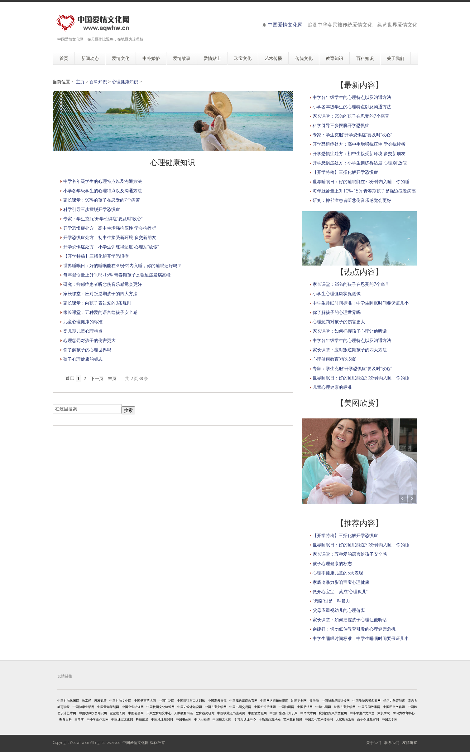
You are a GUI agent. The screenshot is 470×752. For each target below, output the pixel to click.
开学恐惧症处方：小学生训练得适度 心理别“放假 (360, 163)
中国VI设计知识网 (189, 707)
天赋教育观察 (345, 719)
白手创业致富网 (368, 719)
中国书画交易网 (240, 707)
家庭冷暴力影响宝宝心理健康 (341, 582)
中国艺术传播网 (265, 707)
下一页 (96, 378)
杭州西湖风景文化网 (333, 713)
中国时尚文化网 (120, 700)
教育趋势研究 (205, 713)
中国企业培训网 (133, 707)
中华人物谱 (202, 719)
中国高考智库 (217, 700)
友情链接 (409, 742)
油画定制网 (299, 700)
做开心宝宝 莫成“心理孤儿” (340, 591)
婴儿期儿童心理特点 (83, 331)
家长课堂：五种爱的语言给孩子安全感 (100, 312)
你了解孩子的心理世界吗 (87, 350)
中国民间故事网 (369, 707)
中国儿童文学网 (216, 707)
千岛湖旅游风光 (270, 719)
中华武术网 (308, 713)
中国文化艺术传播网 (319, 719)
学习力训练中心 (245, 719)
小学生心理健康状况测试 (337, 293)
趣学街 (314, 700)
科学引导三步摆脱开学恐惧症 (91, 209)
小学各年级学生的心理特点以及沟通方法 (102, 190)
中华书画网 (323, 707)
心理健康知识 (125, 82)
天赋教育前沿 (183, 713)
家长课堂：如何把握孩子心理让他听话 (350, 331)
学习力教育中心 (404, 713)
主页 (80, 82)
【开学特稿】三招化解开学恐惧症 (96, 256)
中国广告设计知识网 (284, 713)
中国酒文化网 (257, 713)
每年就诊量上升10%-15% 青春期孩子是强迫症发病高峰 (117, 275)
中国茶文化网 (222, 719)
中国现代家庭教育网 (243, 700)
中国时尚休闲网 (68, 700)
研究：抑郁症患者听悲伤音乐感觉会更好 (102, 284)
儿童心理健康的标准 (83, 322)
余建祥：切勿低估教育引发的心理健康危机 (354, 629)
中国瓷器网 (136, 713)
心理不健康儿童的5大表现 (338, 573)
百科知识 (98, 82)
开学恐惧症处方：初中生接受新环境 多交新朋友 (109, 237)
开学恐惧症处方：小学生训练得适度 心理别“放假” (111, 247)
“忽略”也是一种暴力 (331, 601)
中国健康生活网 (83, 707)
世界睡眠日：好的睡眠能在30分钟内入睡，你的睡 (361, 181)
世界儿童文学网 (345, 707)
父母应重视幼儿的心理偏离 (339, 610)
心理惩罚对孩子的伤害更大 (89, 340)
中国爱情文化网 (285, 24)
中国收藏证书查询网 (231, 713)
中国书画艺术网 (145, 700)
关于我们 (373, 742)
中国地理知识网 (162, 719)
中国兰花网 (166, 700)
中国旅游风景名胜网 (366, 700)
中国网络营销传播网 (274, 700)
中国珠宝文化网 (122, 719)
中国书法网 (305, 707)
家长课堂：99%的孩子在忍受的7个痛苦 (101, 200)
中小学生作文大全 (362, 713)
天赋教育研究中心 (158, 713)
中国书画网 (183, 719)
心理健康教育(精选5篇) (334, 359)
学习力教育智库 (394, 700)
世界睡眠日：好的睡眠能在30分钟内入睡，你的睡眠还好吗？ (122, 265)
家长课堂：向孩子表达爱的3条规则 (97, 303)
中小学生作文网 (97, 719)
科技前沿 (142, 719)
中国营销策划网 (108, 707)
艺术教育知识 (292, 719)
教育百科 (65, 719)
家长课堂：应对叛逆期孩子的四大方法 (100, 293)
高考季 (79, 719)
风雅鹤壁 (100, 700)
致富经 (86, 700)
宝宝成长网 (117, 713)
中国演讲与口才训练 (191, 700)
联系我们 (391, 742)
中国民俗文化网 (394, 707)
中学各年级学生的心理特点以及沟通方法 (102, 181)
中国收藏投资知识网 (93, 713)
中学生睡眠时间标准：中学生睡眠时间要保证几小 (361, 303)
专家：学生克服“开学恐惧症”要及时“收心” (102, 219)
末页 (112, 378)
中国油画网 (286, 707)
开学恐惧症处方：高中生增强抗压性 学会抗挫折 (109, 228)
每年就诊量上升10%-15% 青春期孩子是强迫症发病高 (364, 191)
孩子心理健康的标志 (83, 359)
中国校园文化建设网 (160, 707)
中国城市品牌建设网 (336, 700)
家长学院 (383, 713)
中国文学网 (389, 719)
